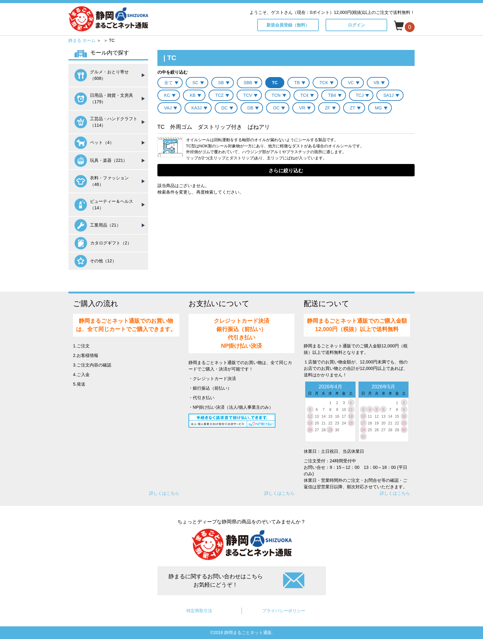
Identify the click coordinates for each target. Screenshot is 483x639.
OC (276, 107)
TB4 (332, 95)
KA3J (196, 107)
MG (378, 107)
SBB (248, 82)
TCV (247, 95)
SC (195, 82)
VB (377, 82)
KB (193, 95)
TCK (323, 82)
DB (250, 107)
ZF (327, 107)
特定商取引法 (199, 610)
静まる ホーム (81, 40)
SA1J (388, 95)
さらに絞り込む (286, 170)
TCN (276, 95)
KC (167, 95)
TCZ (219, 95)
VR (302, 107)
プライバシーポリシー (283, 610)
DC (224, 107)
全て (168, 82)
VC (351, 82)
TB (297, 82)
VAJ (168, 107)
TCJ (360, 95)
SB (221, 82)
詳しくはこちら (164, 493)
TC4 (304, 95)
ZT (352, 107)
